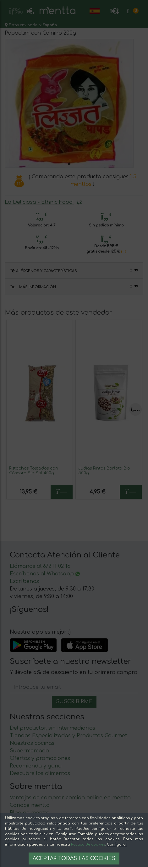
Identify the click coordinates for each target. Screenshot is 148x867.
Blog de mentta (30, 813)
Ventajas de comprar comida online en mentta (70, 798)
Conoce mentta (30, 805)
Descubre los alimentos (40, 773)
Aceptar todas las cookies (74, 858)
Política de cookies (88, 844)
